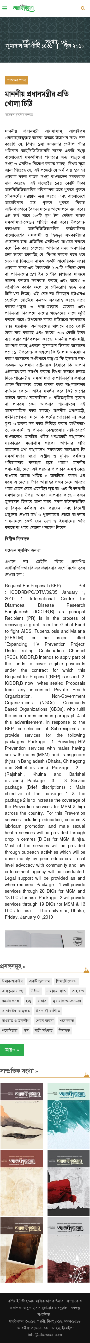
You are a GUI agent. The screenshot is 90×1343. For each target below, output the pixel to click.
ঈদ (26, 1030)
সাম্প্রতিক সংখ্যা (19, 1071)
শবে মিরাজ (10, 1030)
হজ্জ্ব (28, 1001)
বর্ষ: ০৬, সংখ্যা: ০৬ (45, 41)
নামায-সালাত (56, 991)
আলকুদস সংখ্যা (13, 991)
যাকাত (42, 1001)
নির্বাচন (35, 991)
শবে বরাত (67, 1020)
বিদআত (64, 1030)
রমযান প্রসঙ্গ (10, 1001)
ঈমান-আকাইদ (12, 981)
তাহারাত (78, 991)
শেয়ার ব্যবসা (45, 1020)
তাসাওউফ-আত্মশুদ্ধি (16, 1010)
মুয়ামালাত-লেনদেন (67, 1001)
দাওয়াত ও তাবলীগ (15, 1020)
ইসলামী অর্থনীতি (48, 1010)
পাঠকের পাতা (16, 80)
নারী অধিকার (44, 1030)
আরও (12, 1050)
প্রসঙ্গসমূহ (13, 966)
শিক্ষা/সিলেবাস (66, 981)
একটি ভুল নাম (39, 981)
